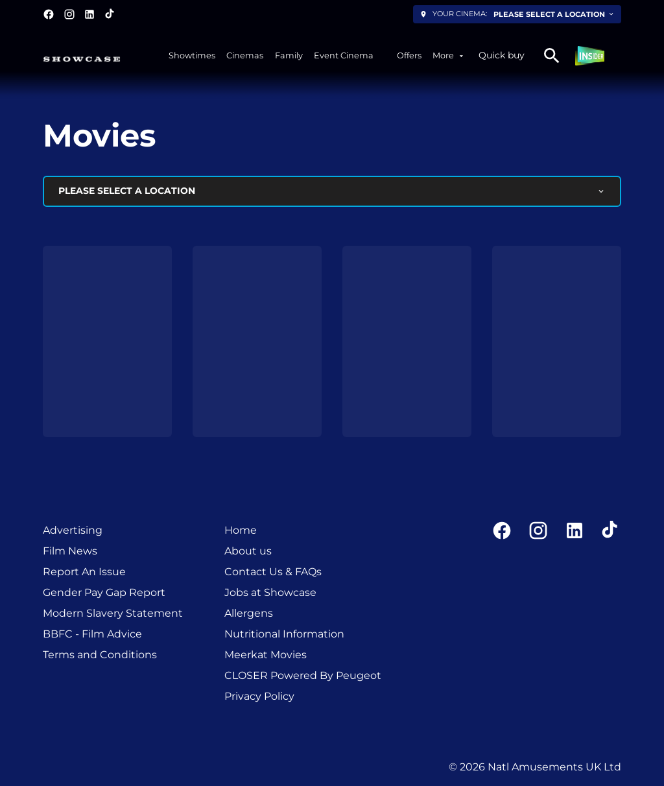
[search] (551, 55)
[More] (449, 55)
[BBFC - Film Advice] (92, 634)
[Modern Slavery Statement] (113, 613)
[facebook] (48, 14)
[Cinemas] (245, 55)
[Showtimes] (192, 55)
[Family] (288, 55)
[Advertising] (72, 530)
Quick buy (502, 55)
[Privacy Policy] (259, 696)
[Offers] (409, 55)
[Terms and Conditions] (100, 655)
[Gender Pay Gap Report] (104, 592)
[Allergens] (248, 613)
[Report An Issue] (84, 572)
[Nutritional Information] (284, 634)
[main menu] (317, 55)
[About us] (248, 551)
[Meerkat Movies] (265, 655)
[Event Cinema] (343, 55)
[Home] (240, 530)
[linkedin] (89, 14)
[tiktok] (110, 14)
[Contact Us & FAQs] (273, 572)
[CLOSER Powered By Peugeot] (302, 675)
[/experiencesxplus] (385, 55)
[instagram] (69, 14)
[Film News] (70, 551)
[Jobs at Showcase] (270, 592)
